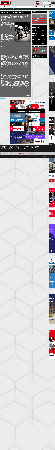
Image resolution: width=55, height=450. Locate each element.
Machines (13, 20)
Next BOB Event (11, 147)
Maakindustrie (6, 20)
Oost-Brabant (36, 20)
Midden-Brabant (36, 18)
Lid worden (17, 148)
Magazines (10, 6)
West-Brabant (36, 22)
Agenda (29, 6)
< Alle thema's (2, 98)
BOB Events (5, 6)
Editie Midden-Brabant (3, 147)
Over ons (40, 6)
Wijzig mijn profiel (48, 1)
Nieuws (33, 6)
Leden (36, 6)
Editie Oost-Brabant (3, 148)
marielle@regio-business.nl (39, 56)
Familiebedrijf (16, 20)
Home (1, 7)
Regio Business (9, 3)
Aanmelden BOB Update (34, 147)
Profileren (53, 1)
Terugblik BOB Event (11, 148)
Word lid (44, 6)
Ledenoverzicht (18, 147)
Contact (25, 148)
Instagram (50, 156)
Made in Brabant (15, 6)
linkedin (52, 156)
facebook (48, 156)
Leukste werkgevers (23, 6)
